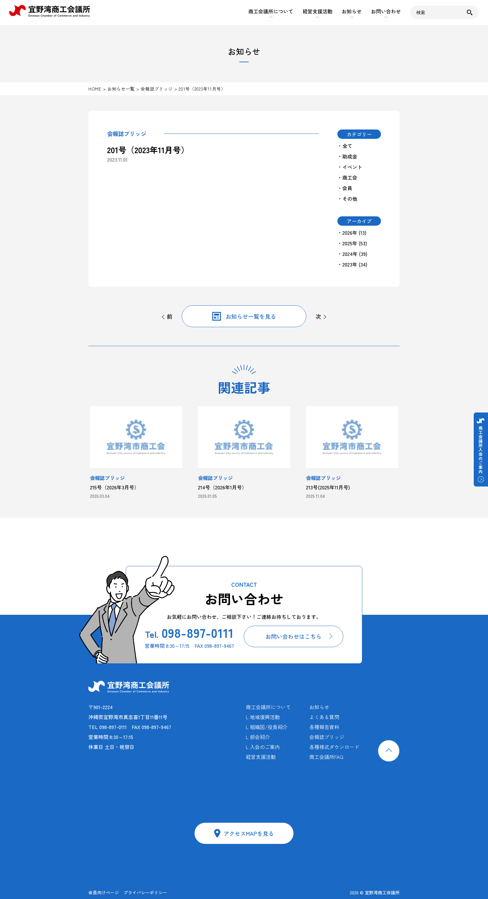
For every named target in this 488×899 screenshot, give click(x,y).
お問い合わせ (386, 11)
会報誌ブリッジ (326, 737)
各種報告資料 (324, 727)
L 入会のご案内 (263, 747)
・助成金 (347, 156)
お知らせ (352, 11)
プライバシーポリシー (145, 892)
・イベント (349, 167)
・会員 (344, 188)
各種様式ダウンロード (334, 747)
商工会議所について (270, 11)
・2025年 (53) (352, 243)
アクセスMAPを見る (248, 833)
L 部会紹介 (258, 737)
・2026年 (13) (351, 232)
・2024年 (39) (352, 253)
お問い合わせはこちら (293, 636)
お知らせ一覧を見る (251, 316)
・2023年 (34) (352, 264)
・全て (344, 145)
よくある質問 (324, 717)
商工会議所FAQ (326, 756)
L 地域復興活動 (263, 717)
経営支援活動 (317, 11)
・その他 (347, 198)
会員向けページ (103, 892)
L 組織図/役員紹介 (267, 727)
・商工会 (347, 177)
